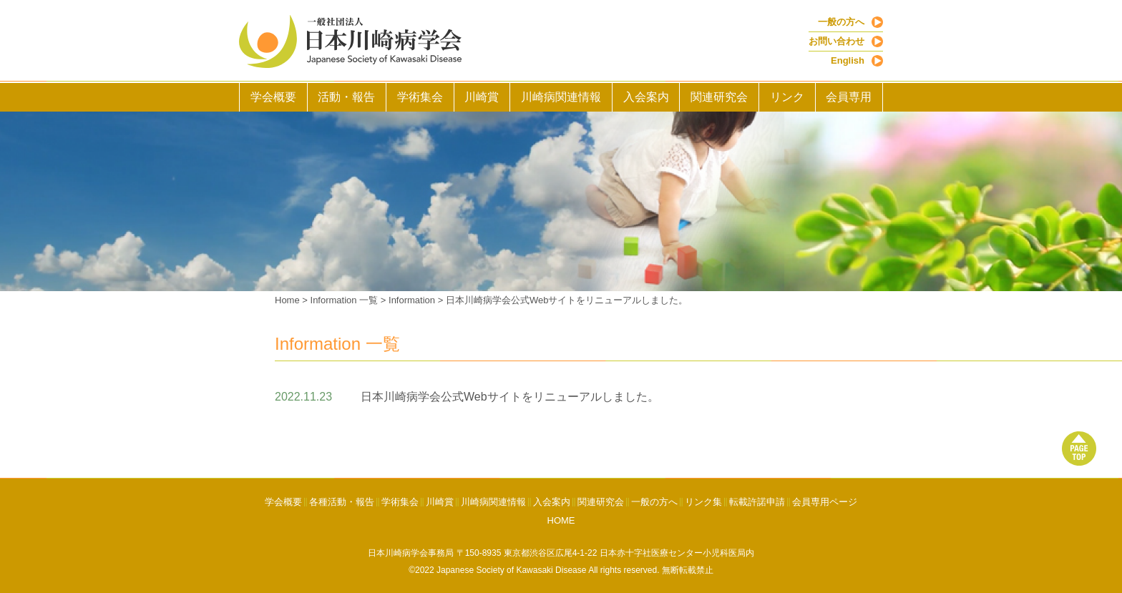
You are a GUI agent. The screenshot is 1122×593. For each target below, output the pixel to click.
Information (412, 300)
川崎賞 (481, 97)
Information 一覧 (345, 300)
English (847, 60)
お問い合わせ (836, 41)
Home (287, 300)
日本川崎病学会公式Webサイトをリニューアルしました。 (567, 300)
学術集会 (420, 97)
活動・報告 (346, 97)
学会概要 (273, 97)
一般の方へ (841, 21)
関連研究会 (719, 97)
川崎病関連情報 (561, 97)
